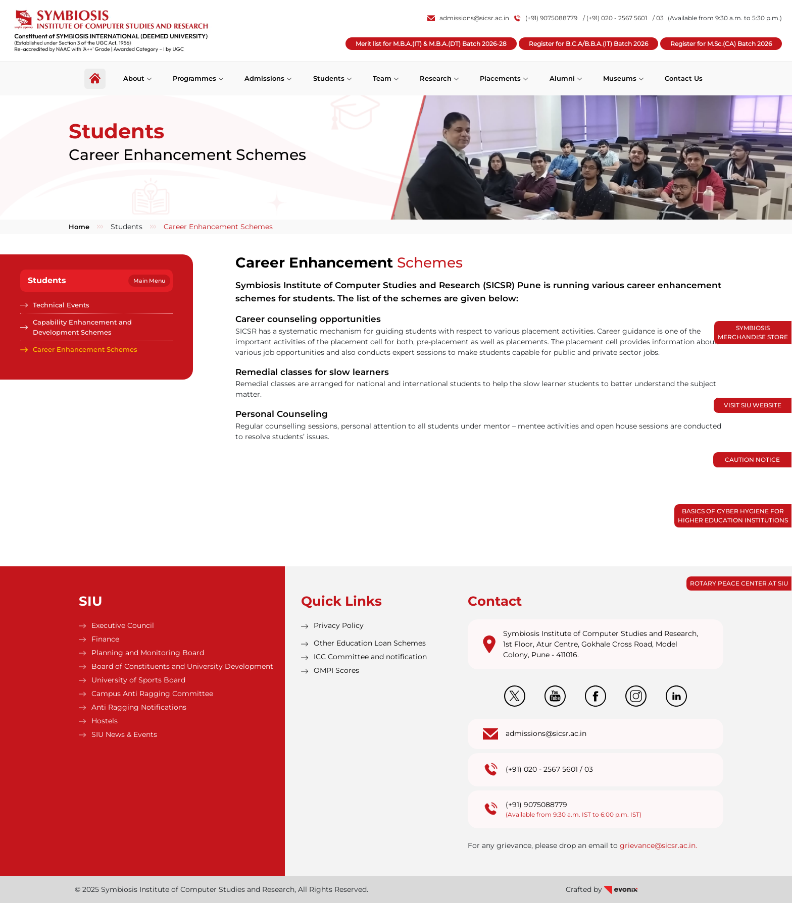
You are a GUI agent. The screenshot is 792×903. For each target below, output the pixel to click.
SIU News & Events (124, 734)
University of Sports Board (138, 679)
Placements (500, 78)
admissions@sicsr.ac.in (468, 18)
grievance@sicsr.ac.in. (658, 845)
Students (328, 78)
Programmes (194, 78)
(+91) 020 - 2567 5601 (542, 769)
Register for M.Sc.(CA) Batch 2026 (721, 43)
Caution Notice (752, 459)
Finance (105, 639)
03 (588, 769)
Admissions (264, 78)
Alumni (562, 78)
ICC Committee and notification (370, 656)
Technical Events (61, 305)
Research (436, 78)
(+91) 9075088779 (546, 18)
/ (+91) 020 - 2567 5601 (615, 18)
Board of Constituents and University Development (182, 666)
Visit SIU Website (752, 405)
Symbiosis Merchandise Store (753, 332)
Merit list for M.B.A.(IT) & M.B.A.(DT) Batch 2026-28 (431, 43)
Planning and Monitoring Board (147, 652)
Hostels (104, 720)
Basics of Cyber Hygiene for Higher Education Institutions (733, 515)
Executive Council (122, 625)
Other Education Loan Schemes (370, 643)
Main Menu (149, 280)
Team (382, 78)
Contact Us (684, 78)
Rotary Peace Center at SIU (739, 583)
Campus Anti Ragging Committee (152, 693)
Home (79, 227)
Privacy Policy (339, 625)
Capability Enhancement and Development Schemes (82, 327)
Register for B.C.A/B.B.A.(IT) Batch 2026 (588, 43)
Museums (619, 78)
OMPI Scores (336, 670)
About (133, 78)
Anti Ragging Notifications (138, 707)
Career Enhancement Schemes (85, 349)
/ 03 (658, 18)
